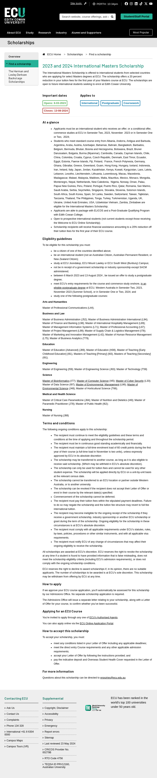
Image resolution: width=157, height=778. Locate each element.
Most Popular (141, 32)
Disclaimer (62, 708)
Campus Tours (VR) (18, 746)
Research (44, 32)
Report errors (52, 731)
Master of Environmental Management (97, 384)
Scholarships (75, 54)
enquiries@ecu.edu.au (113, 677)
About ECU (14, 32)
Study (30, 32)
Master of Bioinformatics (56, 380)
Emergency (51, 725)
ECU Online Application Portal (96, 623)
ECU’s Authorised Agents (104, 617)
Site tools (78, 3)
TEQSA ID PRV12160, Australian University (56, 766)
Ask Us (11, 708)
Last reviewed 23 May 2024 (60, 743)
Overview (14, 56)
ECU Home (54, 54)
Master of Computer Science (93, 380)
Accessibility (51, 714)
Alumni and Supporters (86, 32)
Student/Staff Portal (136, 16)
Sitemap (49, 737)
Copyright (50, 708)
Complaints (13, 719)
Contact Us (13, 714)
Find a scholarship (18, 63)
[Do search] (112, 17)
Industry (61, 32)
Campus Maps (15, 740)
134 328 (19, 725)
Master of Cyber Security (130, 380)
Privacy (49, 719)
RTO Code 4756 (54, 758)
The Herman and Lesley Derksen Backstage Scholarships (19, 76)
